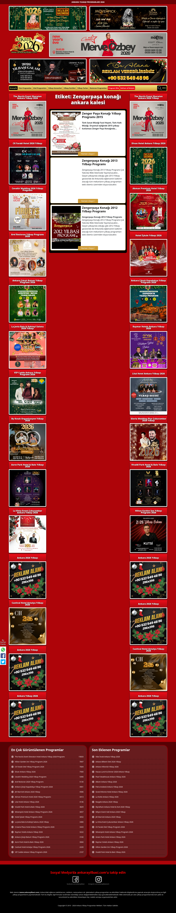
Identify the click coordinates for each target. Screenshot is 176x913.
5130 (81, 782)
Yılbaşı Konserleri (55, 88)
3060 (81, 842)
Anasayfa (13, 88)
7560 (81, 772)
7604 (81, 767)
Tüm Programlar (25, 88)
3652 (81, 817)
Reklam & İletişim (127, 88)
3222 (81, 832)
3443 (81, 827)
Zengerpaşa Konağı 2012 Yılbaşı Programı (100, 209)
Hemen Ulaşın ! (88, 153)
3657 (81, 812)
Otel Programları (39, 88)
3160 (81, 837)
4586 (81, 792)
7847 (81, 762)
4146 (81, 802)
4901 (81, 787)
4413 (81, 797)
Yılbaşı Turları (82, 88)
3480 (81, 822)
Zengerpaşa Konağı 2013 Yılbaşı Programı (100, 162)
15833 (81, 757)
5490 (81, 777)
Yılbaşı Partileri (70, 88)
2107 (81, 852)
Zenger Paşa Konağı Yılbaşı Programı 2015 (101, 115)
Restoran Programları (98, 88)
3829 (81, 807)
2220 (81, 847)
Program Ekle (113, 88)
